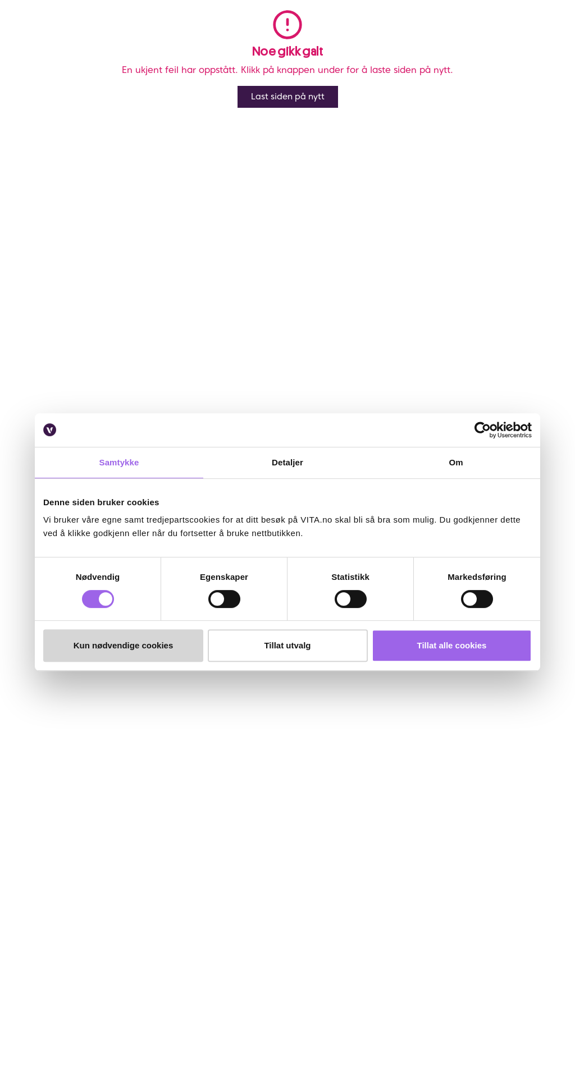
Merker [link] (337, 38)
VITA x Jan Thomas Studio (160, 861)
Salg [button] (165, 38)
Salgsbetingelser (78, 870)
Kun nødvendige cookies (124, 645)
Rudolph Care (390, 131)
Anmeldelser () (373, 94)
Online (371, 296)
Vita (33, 74)
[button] (430, 38)
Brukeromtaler (74, 886)
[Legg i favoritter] (551, 100)
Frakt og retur (73, 813)
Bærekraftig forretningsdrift (161, 808)
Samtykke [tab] (119, 462)
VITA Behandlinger (157, 887)
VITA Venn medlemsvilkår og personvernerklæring (264, 792)
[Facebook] (58, 991)
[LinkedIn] (58, 1010)
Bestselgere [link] (275, 38)
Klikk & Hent (70, 855)
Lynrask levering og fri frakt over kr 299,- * (438, 309)
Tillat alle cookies (452, 645)
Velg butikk (381, 352)
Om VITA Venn (240, 771)
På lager (536, 296)
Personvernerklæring (251, 813)
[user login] (486, 38)
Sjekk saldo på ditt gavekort (74, 834)
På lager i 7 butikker (514, 339)
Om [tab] (456, 462)
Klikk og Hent (386, 339)
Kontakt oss (69, 771)
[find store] (465, 38)
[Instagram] (86, 991)
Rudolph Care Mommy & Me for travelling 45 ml (215, 74)
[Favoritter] (508, 38)
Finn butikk (153, 787)
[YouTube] (86, 1010)
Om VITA (149, 771)
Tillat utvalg (287, 645)
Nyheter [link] (211, 38)
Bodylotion (112, 74)
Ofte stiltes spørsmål (68, 792)
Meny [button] (125, 38)
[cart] (551, 38)
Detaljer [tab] (287, 462)
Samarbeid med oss (153, 834)
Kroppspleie (67, 74)
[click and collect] (529, 38)
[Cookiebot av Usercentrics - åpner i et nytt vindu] (482, 430)
